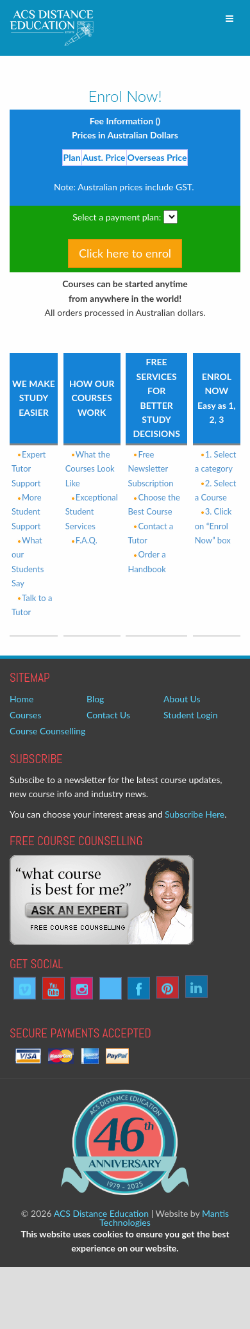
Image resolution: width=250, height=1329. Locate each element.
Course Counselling (47, 730)
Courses (26, 714)
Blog (95, 698)
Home (21, 698)
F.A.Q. (81, 540)
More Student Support (27, 511)
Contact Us (108, 714)
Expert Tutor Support (29, 468)
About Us (182, 698)
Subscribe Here (194, 814)
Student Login (190, 714)
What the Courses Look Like (90, 468)
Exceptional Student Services (91, 511)
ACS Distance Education (101, 1213)
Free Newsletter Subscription (150, 468)
